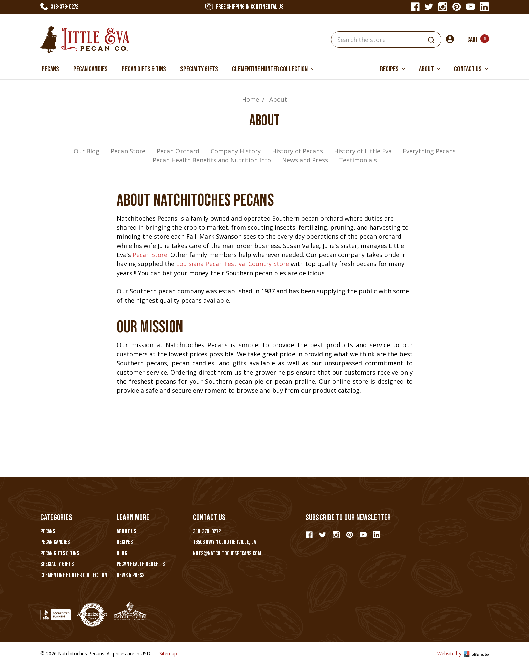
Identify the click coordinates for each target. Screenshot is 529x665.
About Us (126, 531)
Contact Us (471, 69)
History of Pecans (297, 151)
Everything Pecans (429, 151)
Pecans (50, 69)
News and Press (305, 160)
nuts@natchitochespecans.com (227, 553)
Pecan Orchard (178, 151)
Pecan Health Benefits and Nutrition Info (211, 160)
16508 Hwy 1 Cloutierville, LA (224, 542)
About (429, 69)
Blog (122, 553)
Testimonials (358, 160)
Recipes (392, 69)
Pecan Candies (90, 69)
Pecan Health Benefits (141, 564)
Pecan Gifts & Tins (144, 69)
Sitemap (168, 653)
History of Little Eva (363, 151)
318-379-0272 (59, 6)
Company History (236, 151)
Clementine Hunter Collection (273, 69)
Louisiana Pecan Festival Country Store (232, 264)
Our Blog (87, 151)
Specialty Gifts (199, 69)
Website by (463, 653)
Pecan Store (128, 151)
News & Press (130, 575)
